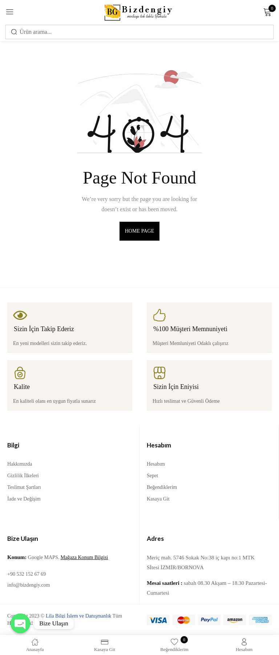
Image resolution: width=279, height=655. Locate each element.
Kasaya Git (158, 499)
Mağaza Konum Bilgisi (84, 557)
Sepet (152, 475)
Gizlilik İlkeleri (23, 475)
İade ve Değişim (24, 499)
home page (139, 231)
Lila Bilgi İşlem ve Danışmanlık (78, 616)
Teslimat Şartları (24, 487)
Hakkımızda (19, 464)
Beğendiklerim (162, 487)
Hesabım (156, 464)
